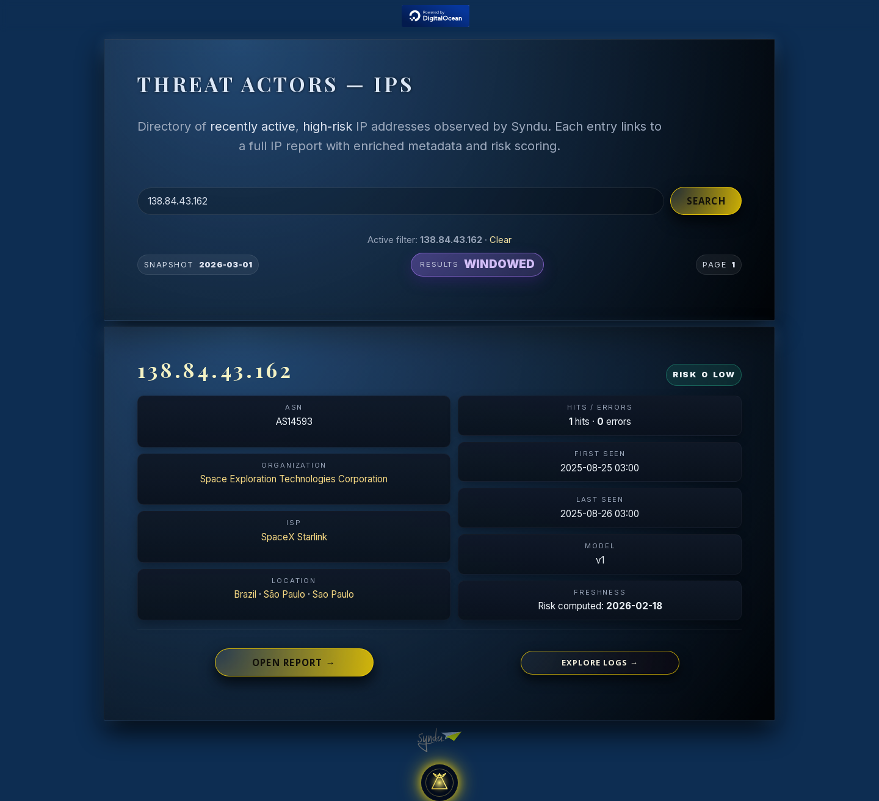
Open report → (294, 662)
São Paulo (284, 594)
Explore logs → (600, 662)
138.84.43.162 (215, 369)
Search (706, 201)
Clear (501, 239)
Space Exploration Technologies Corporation (294, 479)
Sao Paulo (333, 594)
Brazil (245, 594)
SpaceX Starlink (294, 537)
